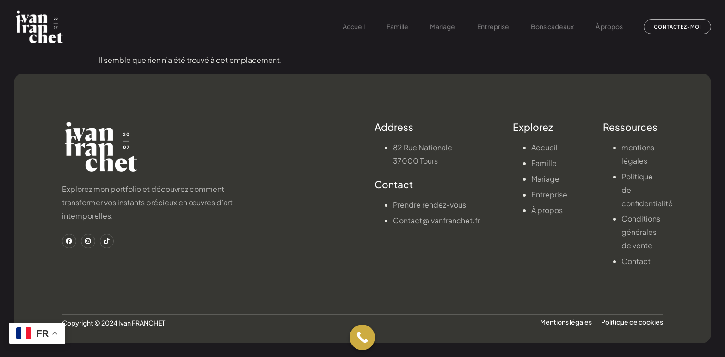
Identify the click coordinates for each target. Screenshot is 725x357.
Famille (382, 27)
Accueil (337, 27)
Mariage (428, 27)
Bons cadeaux (540, 27)
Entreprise (480, 27)
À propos (598, 27)
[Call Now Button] (362, 337)
